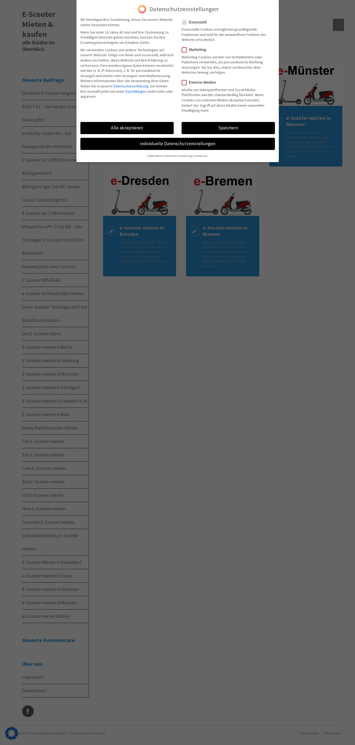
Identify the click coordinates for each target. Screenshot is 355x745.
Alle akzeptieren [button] (127, 128)
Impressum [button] (201, 156)
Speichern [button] (228, 128)
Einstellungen (136, 91)
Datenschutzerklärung (131, 86)
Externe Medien (199, 82)
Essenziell (194, 22)
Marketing (194, 49)
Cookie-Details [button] (155, 156)
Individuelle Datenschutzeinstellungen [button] (177, 144)
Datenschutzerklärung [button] (179, 156)
